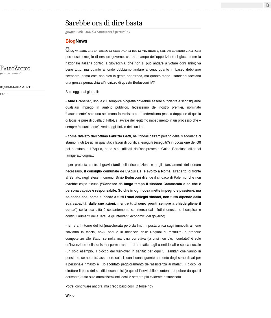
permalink (122, 32)
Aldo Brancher (79, 101)
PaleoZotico (15, 68)
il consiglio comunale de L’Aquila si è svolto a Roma (127, 171)
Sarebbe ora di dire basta (104, 23)
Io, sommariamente (16, 87)
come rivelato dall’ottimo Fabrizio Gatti (99, 136)
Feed (4, 94)
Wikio (70, 296)
